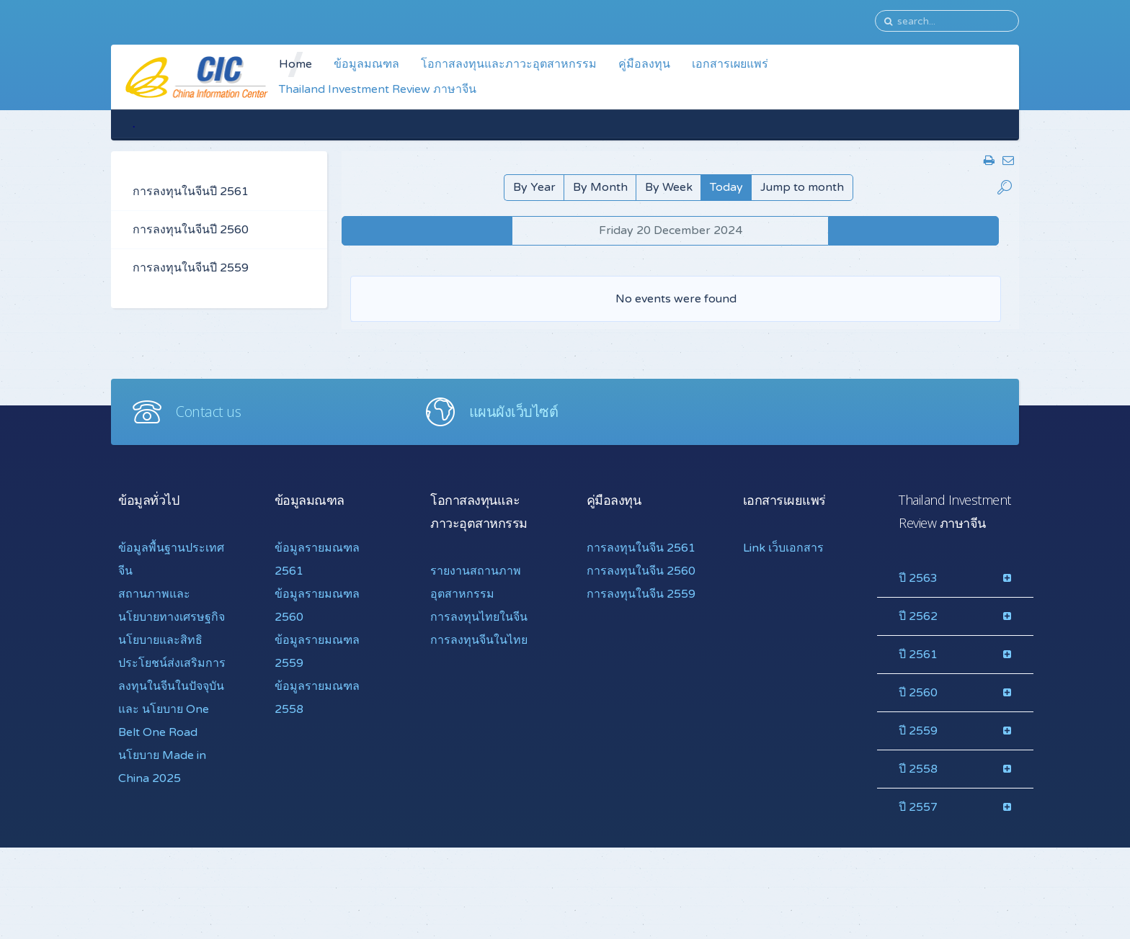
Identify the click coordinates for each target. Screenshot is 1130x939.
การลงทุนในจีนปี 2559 (191, 268)
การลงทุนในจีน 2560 (641, 571)
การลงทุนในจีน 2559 (641, 594)
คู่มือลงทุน (644, 64)
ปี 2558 (918, 769)
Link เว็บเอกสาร (783, 548)
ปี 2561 (918, 654)
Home (295, 64)
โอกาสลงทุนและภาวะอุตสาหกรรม (509, 64)
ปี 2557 (918, 807)
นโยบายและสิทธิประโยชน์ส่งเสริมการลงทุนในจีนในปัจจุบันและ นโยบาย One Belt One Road (172, 686)
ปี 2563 (918, 578)
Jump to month (802, 187)
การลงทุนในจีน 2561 (641, 548)
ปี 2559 (918, 731)
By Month (600, 187)
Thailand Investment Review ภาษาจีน (377, 89)
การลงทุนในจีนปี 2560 (191, 230)
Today (726, 187)
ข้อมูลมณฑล (366, 64)
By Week (669, 187)
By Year (534, 187)
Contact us (208, 411)
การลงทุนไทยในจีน (479, 617)
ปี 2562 (918, 616)
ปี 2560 (918, 693)
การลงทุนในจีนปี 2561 (191, 191)
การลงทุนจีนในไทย (479, 640)
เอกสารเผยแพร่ (730, 64)
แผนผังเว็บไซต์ (514, 411)
